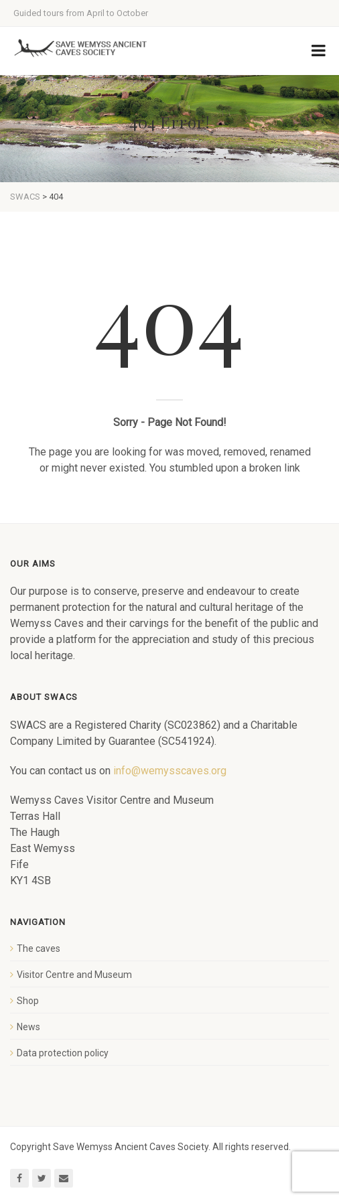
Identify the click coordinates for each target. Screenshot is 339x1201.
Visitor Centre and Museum (74, 974)
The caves (38, 948)
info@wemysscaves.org (169, 770)
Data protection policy (63, 1053)
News (28, 1026)
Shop (28, 1000)
